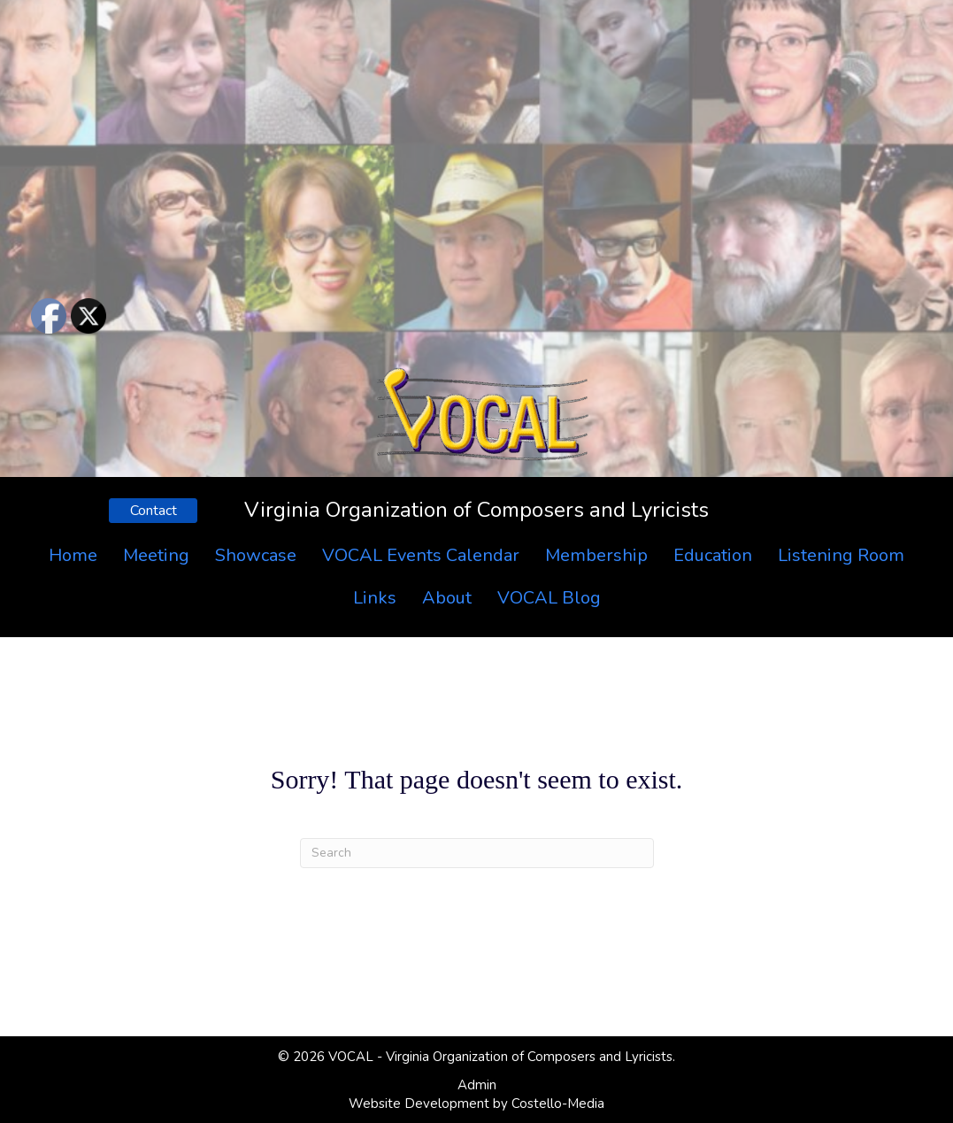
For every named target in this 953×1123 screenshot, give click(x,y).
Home (73, 555)
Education (712, 555)
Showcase (255, 555)
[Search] (477, 853)
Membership (596, 555)
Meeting (156, 555)
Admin (476, 1085)
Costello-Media (557, 1103)
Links (374, 598)
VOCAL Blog (549, 598)
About (447, 598)
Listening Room (841, 555)
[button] (153, 510)
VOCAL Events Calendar (420, 555)
